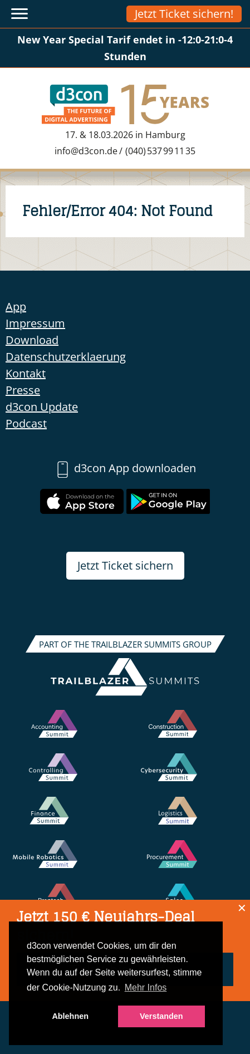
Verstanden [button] (161, 1016)
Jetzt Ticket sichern (125, 565)
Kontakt (26, 373)
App (16, 306)
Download (32, 339)
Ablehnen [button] (70, 1016)
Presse (23, 390)
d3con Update (42, 406)
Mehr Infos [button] (146, 987)
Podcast (26, 423)
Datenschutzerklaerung (66, 356)
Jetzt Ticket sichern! (184, 13)
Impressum (35, 323)
